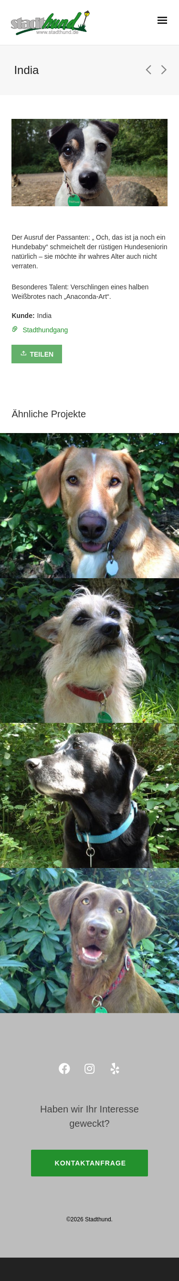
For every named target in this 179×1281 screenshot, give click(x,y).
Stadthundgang (45, 330)
